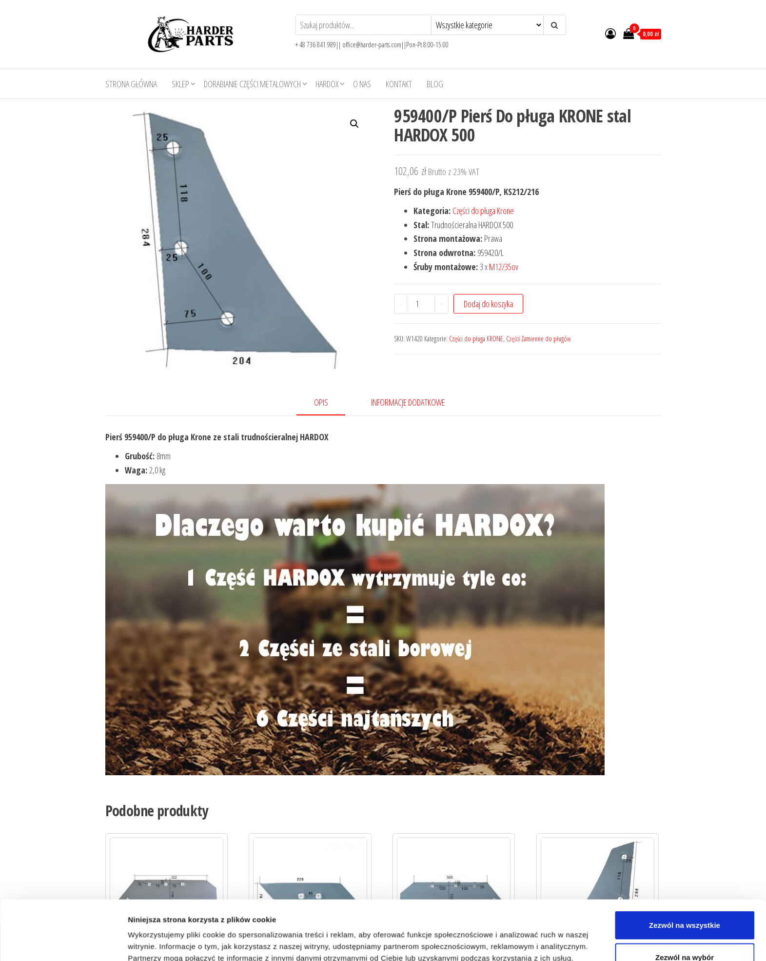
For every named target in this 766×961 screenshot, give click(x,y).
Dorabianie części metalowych (252, 84)
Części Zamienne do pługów (538, 338)
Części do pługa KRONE (476, 338)
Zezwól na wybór (684, 832)
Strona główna (131, 84)
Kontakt (399, 84)
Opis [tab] (321, 402)
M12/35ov (503, 267)
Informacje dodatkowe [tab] (408, 402)
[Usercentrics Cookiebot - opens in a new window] (63, 871)
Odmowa (684, 865)
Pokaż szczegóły (520, 865)
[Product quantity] (421, 304)
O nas (362, 84)
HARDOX (326, 84)
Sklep (180, 84)
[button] (354, 124)
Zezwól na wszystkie (684, 801)
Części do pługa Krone (483, 210)
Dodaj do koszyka (488, 304)
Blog (435, 84)
